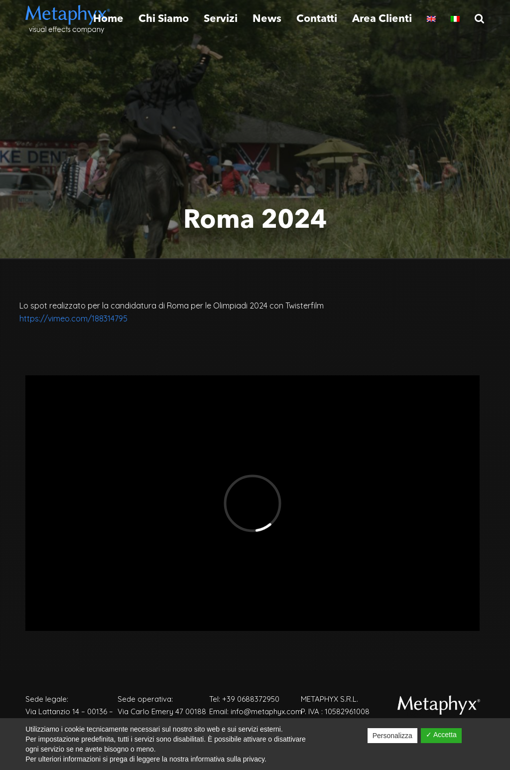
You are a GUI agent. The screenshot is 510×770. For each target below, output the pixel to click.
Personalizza (392, 736)
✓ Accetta (441, 735)
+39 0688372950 (250, 699)
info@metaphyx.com (266, 711)
